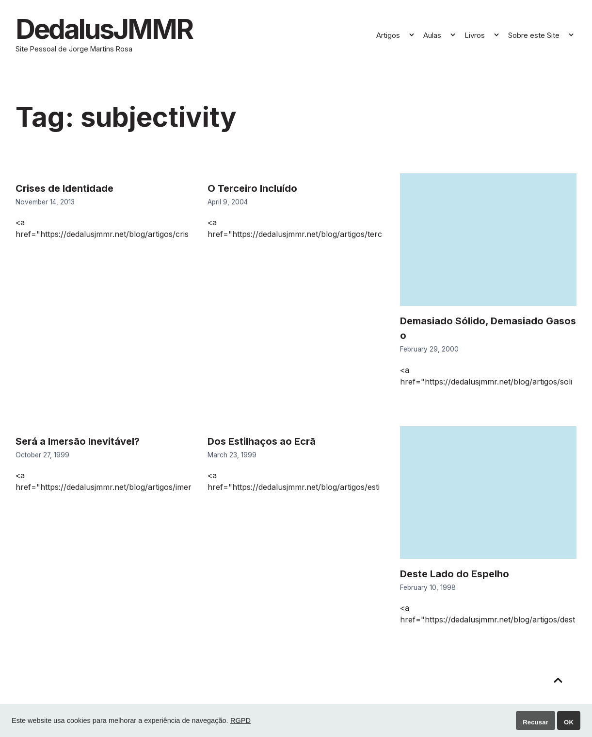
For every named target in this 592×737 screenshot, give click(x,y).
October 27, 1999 (42, 455)
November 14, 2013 (45, 202)
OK (569, 722)
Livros (474, 35)
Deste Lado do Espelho (454, 574)
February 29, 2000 (429, 349)
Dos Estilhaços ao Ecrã (262, 441)
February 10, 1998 (428, 587)
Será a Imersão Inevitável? (78, 441)
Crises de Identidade (64, 188)
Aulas (432, 35)
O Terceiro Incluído (252, 188)
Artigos (388, 35)
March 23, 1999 (232, 455)
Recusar (535, 722)
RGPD (240, 720)
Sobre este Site (534, 35)
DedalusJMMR (104, 29)
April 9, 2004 (228, 202)
